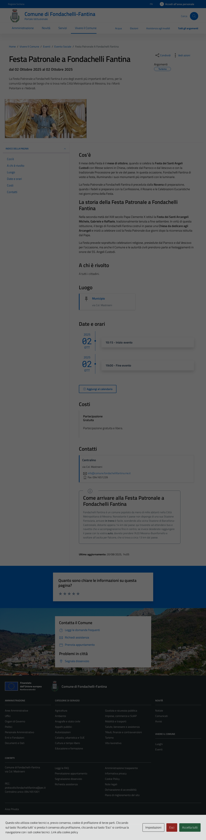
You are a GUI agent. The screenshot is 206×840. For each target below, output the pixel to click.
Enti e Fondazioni (14, 738)
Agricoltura (61, 710)
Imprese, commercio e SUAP (121, 716)
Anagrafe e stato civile (67, 721)
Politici (8, 727)
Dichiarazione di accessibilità (120, 790)
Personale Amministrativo (19, 732)
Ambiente (60, 716)
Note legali (111, 784)
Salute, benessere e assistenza (122, 727)
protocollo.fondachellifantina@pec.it (25, 788)
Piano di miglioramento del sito (122, 795)
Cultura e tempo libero (67, 743)
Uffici (7, 716)
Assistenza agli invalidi (158, 28)
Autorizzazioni (63, 732)
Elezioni (134, 28)
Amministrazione (23, 28)
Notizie (159, 710)
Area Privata (12, 809)
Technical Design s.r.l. (28, 830)
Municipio (98, 298)
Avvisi (158, 721)
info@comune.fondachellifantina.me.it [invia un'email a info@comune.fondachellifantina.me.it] (106, 473)
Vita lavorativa (113, 743)
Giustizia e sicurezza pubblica (121, 710)
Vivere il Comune (85, 28)
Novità (46, 28)
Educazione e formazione (69, 748)
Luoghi (159, 744)
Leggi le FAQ (62, 768)
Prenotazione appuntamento (71, 773)
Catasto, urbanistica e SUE (70, 738)
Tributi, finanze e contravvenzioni (123, 732)
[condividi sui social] (162, 55)
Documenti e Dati (14, 743)
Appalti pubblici (63, 727)
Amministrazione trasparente (121, 768)
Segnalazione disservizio (68, 779)
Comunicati (161, 716)
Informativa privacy (116, 773)
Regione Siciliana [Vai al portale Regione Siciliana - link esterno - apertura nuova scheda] (16, 4)
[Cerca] (194, 16)
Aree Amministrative (16, 710)
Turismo (109, 738)
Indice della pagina (36, 149)
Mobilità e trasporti (115, 721)
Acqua (118, 28)
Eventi (158, 749)
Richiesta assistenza (66, 784)
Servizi (62, 28)
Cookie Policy (112, 779)
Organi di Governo (15, 721)
